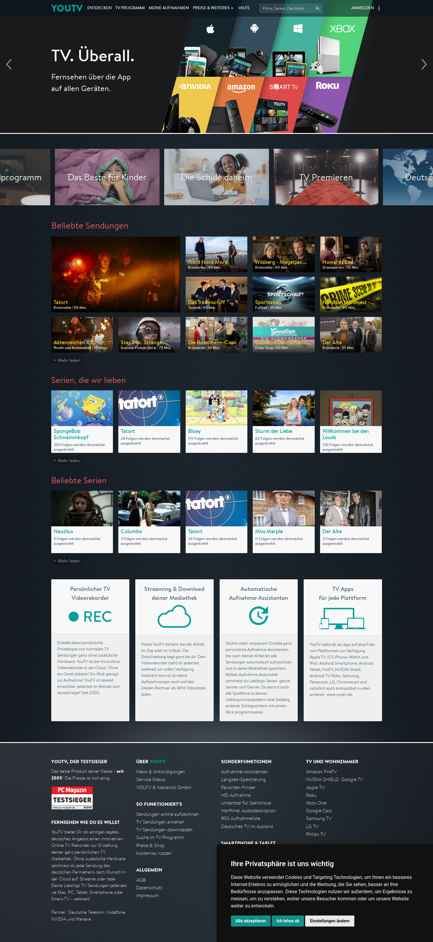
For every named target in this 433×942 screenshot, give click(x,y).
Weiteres (211, 8)
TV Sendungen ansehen (160, 822)
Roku (311, 795)
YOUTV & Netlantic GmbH (163, 787)
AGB (141, 880)
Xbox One (316, 803)
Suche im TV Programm (160, 837)
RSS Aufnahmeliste (240, 818)
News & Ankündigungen (160, 772)
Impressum (147, 895)
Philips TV (316, 834)
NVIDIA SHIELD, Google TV (334, 779)
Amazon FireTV (321, 772)
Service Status (150, 779)
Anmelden (362, 8)
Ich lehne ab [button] (288, 920)
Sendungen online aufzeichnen (167, 814)
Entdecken (99, 8)
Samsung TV (318, 818)
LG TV (312, 826)
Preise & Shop (150, 845)
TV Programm (130, 8)
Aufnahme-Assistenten (244, 772)
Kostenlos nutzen (154, 853)
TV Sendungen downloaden (164, 830)
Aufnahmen (169, 8)
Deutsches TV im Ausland (247, 826)
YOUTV (67, 8)
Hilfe (244, 8)
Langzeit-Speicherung (243, 779)
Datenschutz (149, 888)
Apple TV (315, 787)
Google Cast (319, 811)
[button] (379, 8)
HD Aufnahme (236, 795)
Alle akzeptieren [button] (251, 920)
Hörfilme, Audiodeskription (248, 811)
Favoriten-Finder (238, 787)
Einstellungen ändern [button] (330, 920)
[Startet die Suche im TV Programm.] (290, 8)
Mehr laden (69, 360)
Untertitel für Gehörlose (246, 803)
